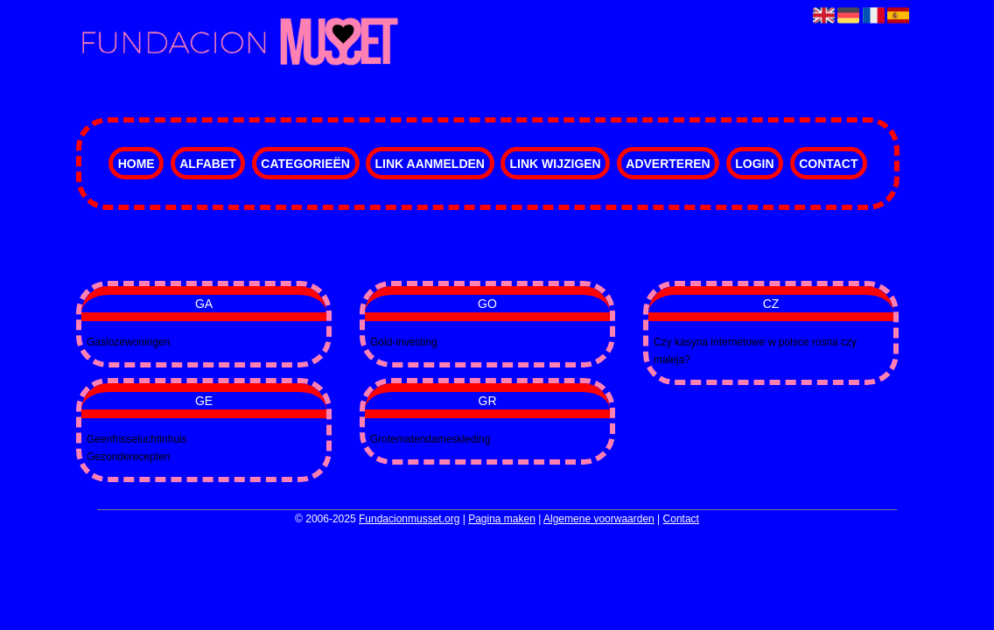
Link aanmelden (429, 164)
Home (136, 164)
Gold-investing (404, 342)
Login (754, 164)
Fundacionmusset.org (409, 519)
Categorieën (305, 164)
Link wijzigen (555, 164)
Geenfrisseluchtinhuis (137, 439)
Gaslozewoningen (128, 342)
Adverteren (668, 164)
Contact (828, 164)
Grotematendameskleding (430, 439)
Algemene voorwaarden (598, 519)
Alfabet (207, 164)
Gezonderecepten (128, 457)
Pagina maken (502, 519)
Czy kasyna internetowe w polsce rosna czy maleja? (755, 351)
